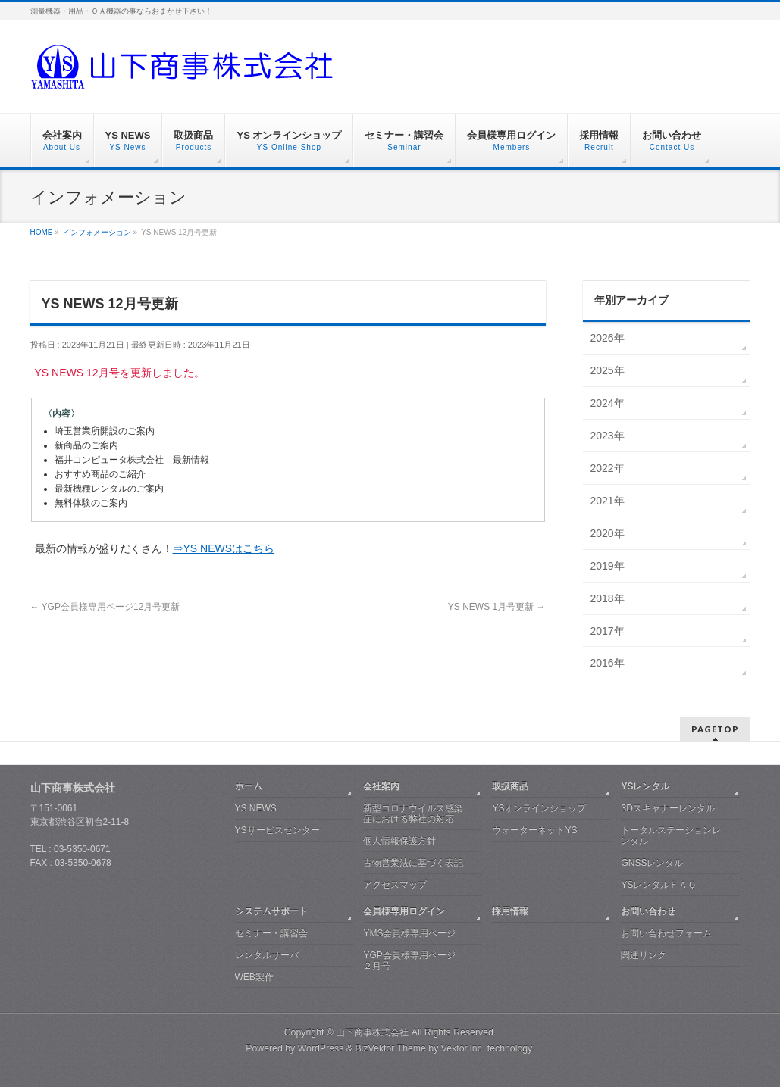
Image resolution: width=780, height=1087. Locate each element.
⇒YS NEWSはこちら (224, 548)
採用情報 (510, 911)
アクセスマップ (395, 884)
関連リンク (643, 955)
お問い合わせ (648, 911)
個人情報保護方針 (399, 841)
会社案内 (381, 786)
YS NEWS (256, 808)
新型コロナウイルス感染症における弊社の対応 (413, 813)
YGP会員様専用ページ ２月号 (409, 960)
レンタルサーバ (267, 955)
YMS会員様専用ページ (409, 933)
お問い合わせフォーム (666, 933)
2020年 (607, 533)
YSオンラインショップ (539, 808)
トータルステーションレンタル (671, 835)
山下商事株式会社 (372, 1032)
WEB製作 (254, 977)
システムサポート (271, 911)
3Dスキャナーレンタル (667, 808)
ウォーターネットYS (534, 830)
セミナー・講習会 (271, 933)
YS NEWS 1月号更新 (497, 606)
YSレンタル (645, 786)
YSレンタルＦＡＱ (658, 884)
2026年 (607, 338)
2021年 (607, 501)
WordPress (321, 1048)
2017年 (607, 631)
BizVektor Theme (390, 1048)
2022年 (607, 468)
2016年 (607, 663)
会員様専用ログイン (404, 911)
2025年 (607, 370)
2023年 (607, 435)
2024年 (607, 403)
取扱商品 (510, 786)
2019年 (607, 566)
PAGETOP (715, 729)
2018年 (607, 598)
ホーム (248, 786)
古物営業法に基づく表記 (413, 862)
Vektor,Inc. (463, 1048)
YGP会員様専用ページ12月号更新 (105, 606)
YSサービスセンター (277, 830)
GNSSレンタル (652, 862)
